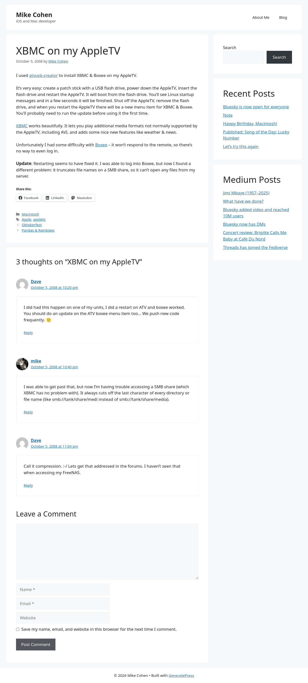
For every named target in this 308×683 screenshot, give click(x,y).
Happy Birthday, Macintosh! (250, 123)
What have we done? (243, 201)
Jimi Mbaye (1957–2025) (246, 193)
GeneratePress (181, 675)
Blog (283, 17)
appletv (39, 219)
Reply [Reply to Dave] (28, 332)
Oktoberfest (32, 224)
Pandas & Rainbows (38, 230)
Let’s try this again (240, 146)
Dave (36, 281)
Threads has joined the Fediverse (255, 247)
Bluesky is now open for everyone (256, 107)
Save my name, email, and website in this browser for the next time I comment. (99, 629)
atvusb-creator (43, 75)
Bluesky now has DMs (244, 224)
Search (229, 47)
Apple (26, 219)
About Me (261, 17)
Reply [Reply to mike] (28, 412)
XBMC (22, 126)
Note (228, 115)
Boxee (101, 145)
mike (36, 361)
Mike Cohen (34, 14)
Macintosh (30, 214)
